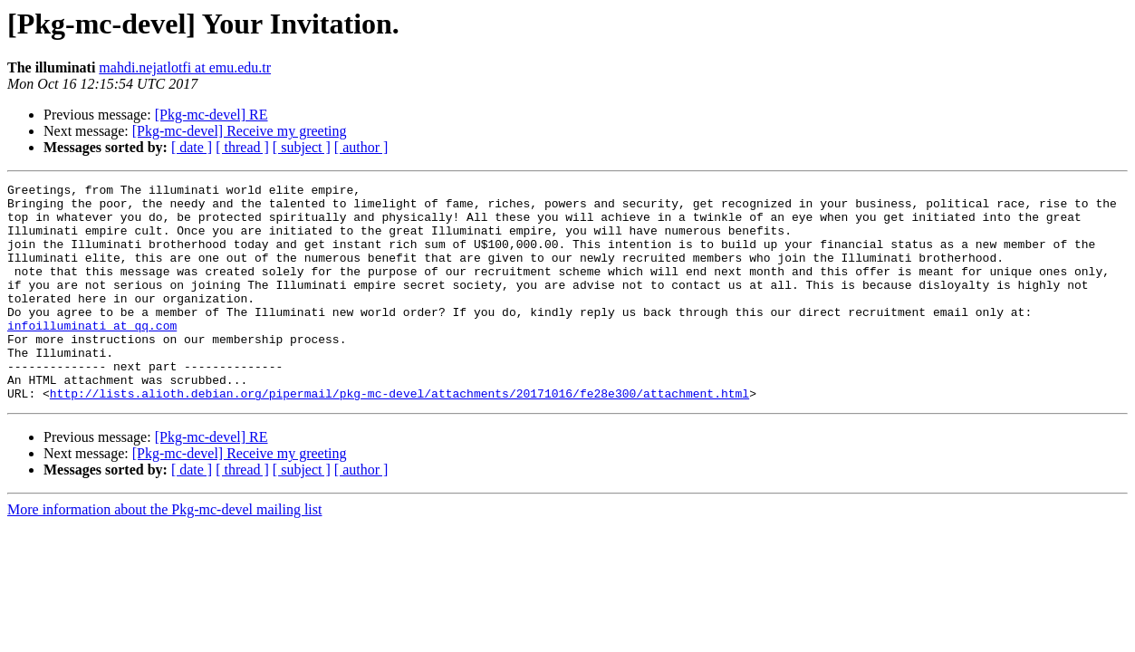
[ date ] (191, 147)
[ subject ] (302, 147)
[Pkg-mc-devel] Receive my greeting (239, 131)
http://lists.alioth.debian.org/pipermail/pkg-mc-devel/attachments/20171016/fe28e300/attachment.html (399, 436)
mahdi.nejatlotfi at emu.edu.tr (185, 67)
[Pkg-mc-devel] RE (211, 114)
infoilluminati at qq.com (92, 355)
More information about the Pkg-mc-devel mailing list (164, 553)
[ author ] (361, 147)
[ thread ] (242, 147)
